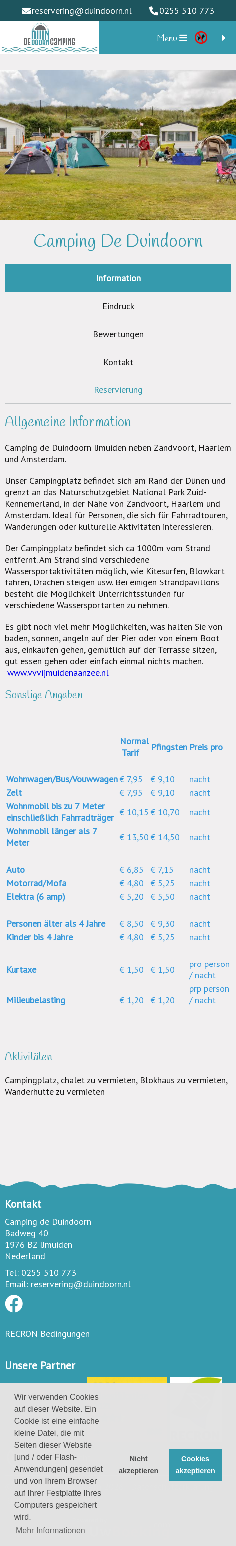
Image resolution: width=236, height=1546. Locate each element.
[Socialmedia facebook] (14, 1307)
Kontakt (118, 362)
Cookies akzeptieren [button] (195, 1465)
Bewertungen (118, 334)
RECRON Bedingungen (47, 1333)
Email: (16, 1284)
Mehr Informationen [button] (50, 1530)
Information (118, 278)
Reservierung (118, 389)
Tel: (12, 1272)
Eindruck (118, 306)
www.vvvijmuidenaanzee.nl (58, 672)
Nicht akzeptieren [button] (138, 1465)
